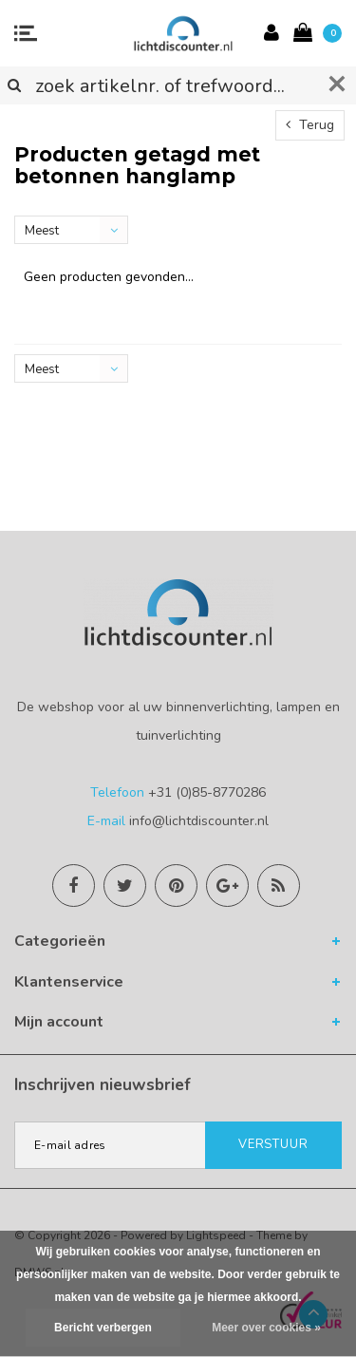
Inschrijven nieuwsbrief (102, 1085)
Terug (310, 125)
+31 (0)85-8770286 (207, 792)
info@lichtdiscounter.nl (199, 821)
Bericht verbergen (103, 1327)
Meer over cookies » (266, 1327)
